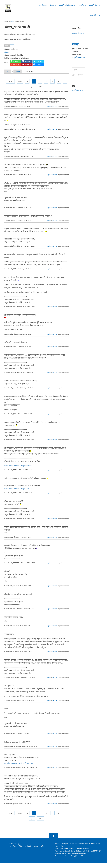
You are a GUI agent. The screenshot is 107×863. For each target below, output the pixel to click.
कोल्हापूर (7, 52)
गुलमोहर (82, 5)
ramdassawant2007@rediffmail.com (18, 763)
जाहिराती (28, 846)
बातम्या (36, 846)
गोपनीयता (72, 848)
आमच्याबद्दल (80, 848)
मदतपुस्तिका (94, 15)
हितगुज (52, 5)
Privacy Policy (70, 856)
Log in (10, 71)
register (23, 71)
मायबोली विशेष (93, 5)
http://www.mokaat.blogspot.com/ (18, 465)
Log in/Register (78, 33)
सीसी (42, 846)
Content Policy (81, 856)
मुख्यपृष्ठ (12, 22)
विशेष (20, 846)
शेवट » (41, 86)
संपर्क (87, 848)
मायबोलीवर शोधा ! (78, 90)
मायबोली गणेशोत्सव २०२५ (67, 5)
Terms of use (59, 856)
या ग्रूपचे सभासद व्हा (78, 57)
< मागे (20, 81)
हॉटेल (12, 46)
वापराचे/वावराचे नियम (61, 848)
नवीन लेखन (42, 5)
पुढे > (32, 86)
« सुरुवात (10, 81)
